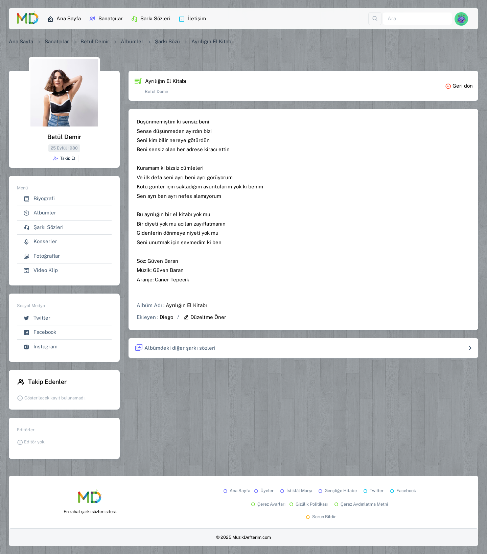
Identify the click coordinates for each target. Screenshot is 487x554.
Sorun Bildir (320, 516)
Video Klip (40, 270)
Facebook (39, 332)
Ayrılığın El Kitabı (186, 305)
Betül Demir (94, 41)
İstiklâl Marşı (295, 490)
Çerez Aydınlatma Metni (360, 504)
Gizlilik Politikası (308, 504)
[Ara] (417, 19)
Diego (166, 317)
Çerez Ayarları (267, 504)
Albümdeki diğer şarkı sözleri (175, 348)
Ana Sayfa (64, 19)
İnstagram (40, 347)
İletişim (192, 19)
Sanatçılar (106, 19)
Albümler (132, 41)
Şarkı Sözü (167, 41)
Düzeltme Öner (204, 317)
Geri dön (459, 86)
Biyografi (39, 198)
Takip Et (64, 159)
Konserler (40, 241)
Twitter (36, 318)
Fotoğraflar (41, 256)
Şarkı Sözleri (150, 19)
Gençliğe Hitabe (337, 490)
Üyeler (263, 490)
